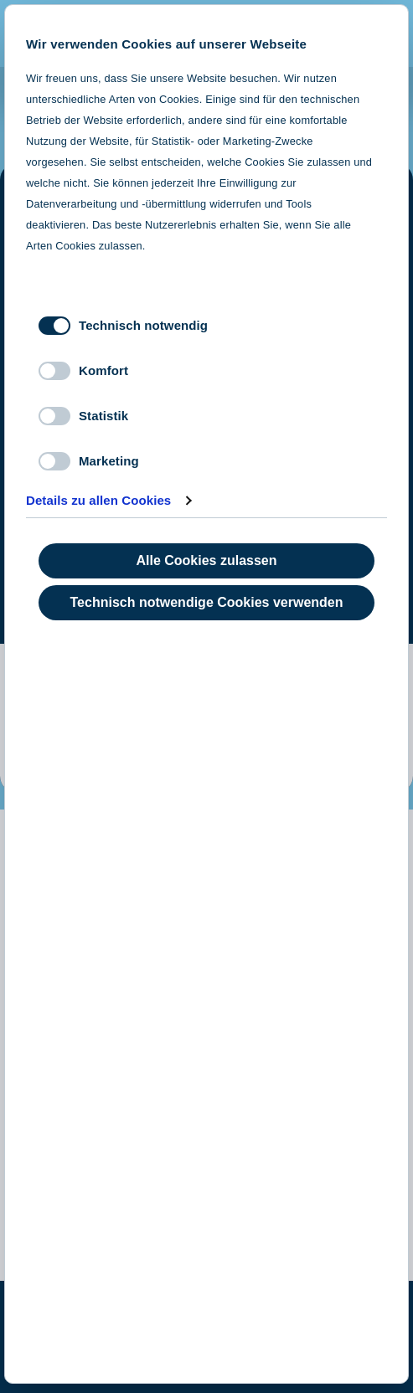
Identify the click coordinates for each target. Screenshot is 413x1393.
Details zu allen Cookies (98, 500)
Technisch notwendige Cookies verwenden (206, 602)
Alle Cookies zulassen (206, 560)
